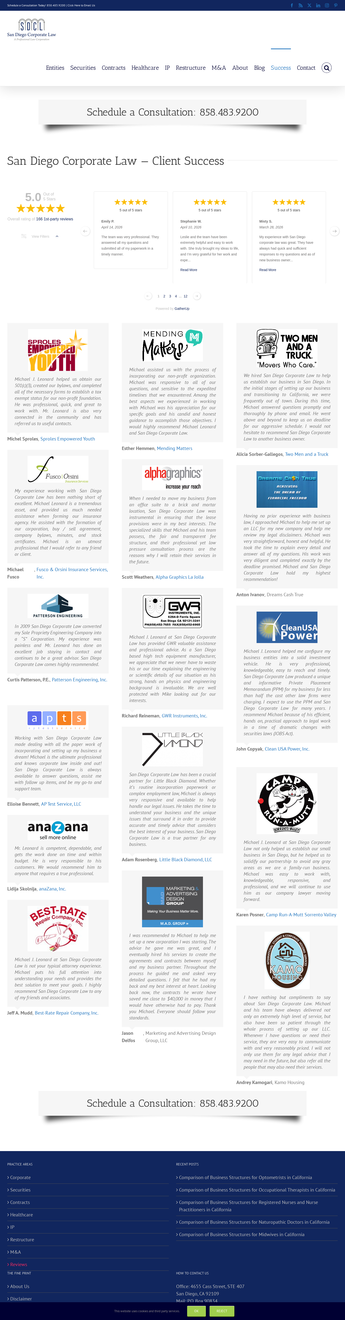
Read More (188, 270)
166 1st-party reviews (54, 219)
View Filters (39, 236)
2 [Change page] (164, 296)
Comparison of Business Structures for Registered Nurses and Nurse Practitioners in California (248, 1206)
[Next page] (197, 296)
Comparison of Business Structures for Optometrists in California (245, 1177)
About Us (19, 1286)
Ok (196, 1311)
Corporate (20, 1177)
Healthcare (21, 1215)
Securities (20, 1190)
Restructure (22, 1239)
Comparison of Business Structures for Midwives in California (242, 1234)
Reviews (18, 1264)
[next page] (334, 231)
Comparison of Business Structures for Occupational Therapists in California (257, 1190)
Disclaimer (21, 1299)
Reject (222, 1311)
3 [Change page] (170, 296)
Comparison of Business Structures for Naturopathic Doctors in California (254, 1222)
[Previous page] (148, 296)
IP (12, 1227)
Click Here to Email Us (81, 5)
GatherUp (182, 309)
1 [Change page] (159, 296)
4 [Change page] (176, 296)
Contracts (20, 1202)
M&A (15, 1252)
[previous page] (85, 231)
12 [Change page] (186, 296)
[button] (327, 67)
